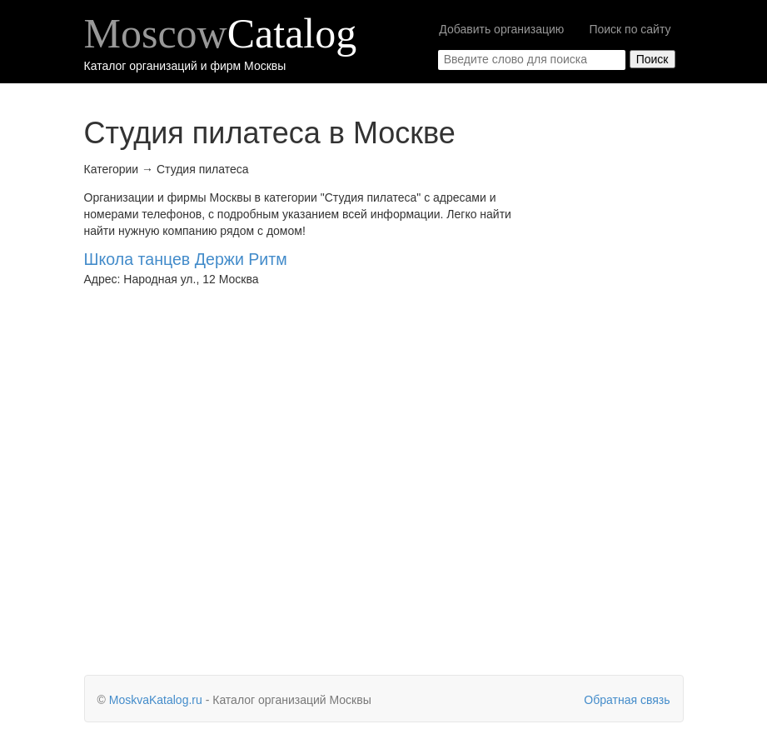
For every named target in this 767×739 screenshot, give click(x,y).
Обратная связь (627, 700)
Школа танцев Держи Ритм (185, 259)
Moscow (220, 33)
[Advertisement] (618, 387)
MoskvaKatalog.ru (155, 700)
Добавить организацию (501, 29)
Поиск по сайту (629, 29)
